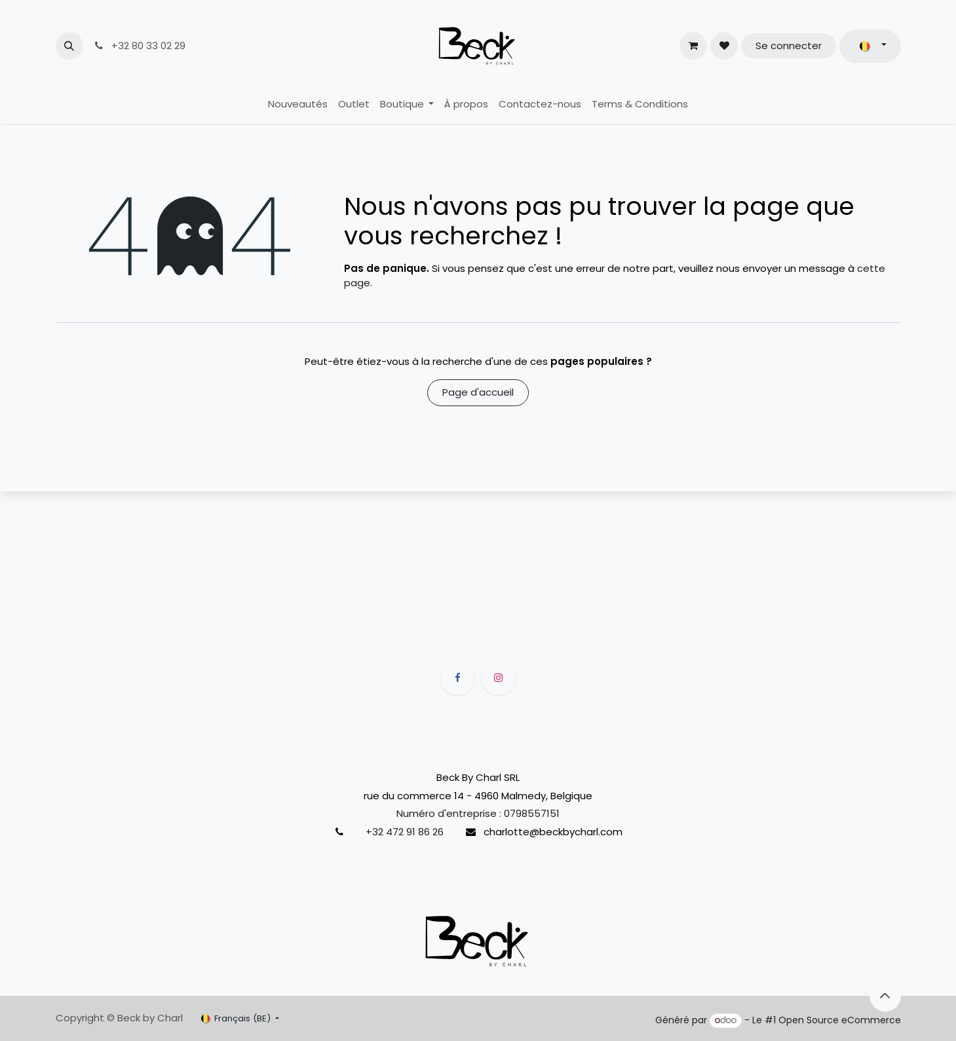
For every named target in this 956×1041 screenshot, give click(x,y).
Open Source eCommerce (839, 1020)
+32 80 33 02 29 (139, 45)
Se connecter (788, 45)
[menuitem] (298, 104)
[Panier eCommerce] (693, 46)
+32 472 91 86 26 (405, 832)
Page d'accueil (478, 392)
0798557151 (532, 813)
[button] (69, 46)
